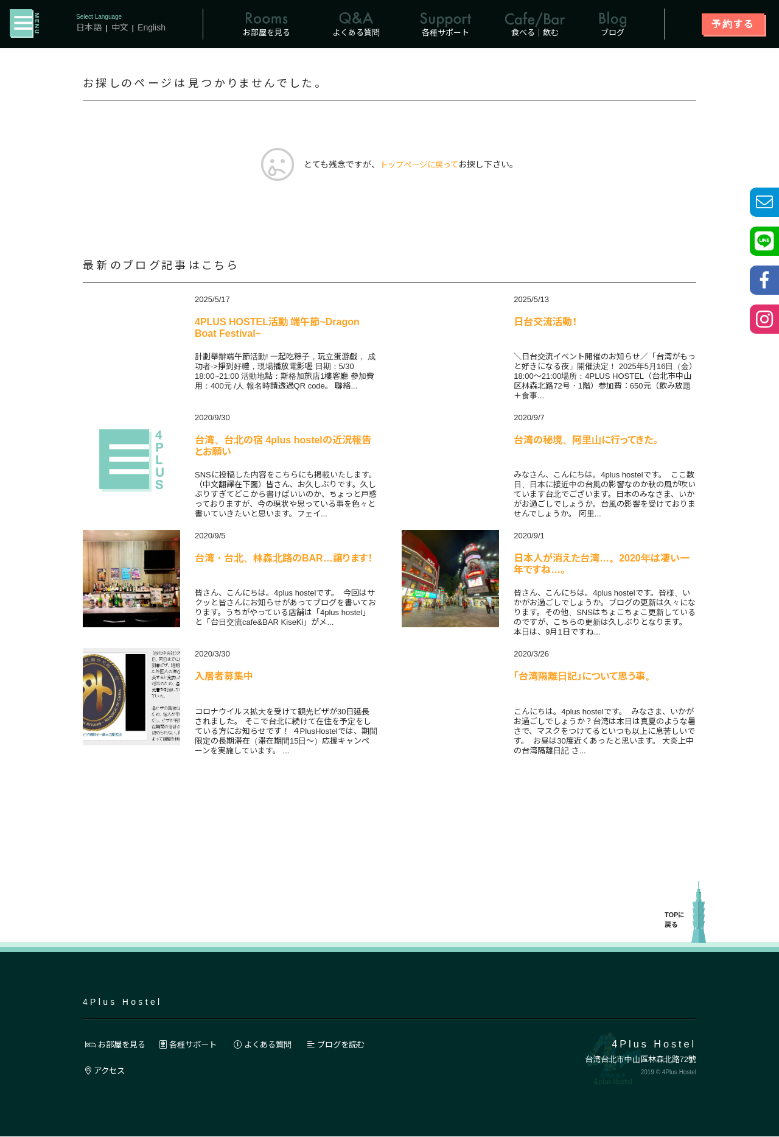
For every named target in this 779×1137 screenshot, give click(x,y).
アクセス (106, 1071)
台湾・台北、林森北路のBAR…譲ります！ (283, 559)
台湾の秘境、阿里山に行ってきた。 (586, 440)
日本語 (89, 27)
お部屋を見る (117, 1044)
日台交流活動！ (545, 322)
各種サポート (194, 1044)
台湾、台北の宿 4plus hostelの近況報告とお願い (283, 446)
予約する (732, 24)
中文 (119, 27)
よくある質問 (274, 1044)
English (152, 27)
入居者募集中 (224, 677)
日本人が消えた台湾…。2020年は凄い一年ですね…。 (602, 565)
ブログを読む (352, 1044)
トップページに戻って (419, 165)
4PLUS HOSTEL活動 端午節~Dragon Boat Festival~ (277, 328)
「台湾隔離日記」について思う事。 (584, 677)
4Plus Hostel (122, 1002)
